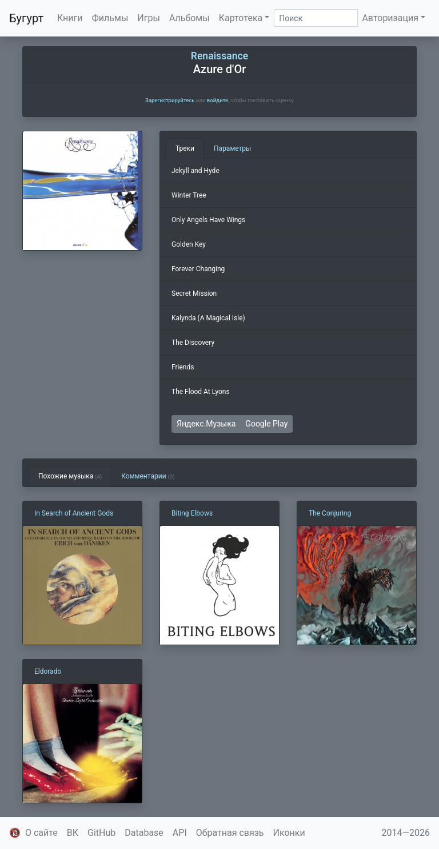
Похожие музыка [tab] (70, 476)
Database (144, 832)
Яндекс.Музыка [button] (206, 423)
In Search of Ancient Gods (73, 513)
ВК (72, 832)
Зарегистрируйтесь (169, 100)
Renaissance (219, 56)
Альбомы (189, 18)
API (180, 832)
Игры (148, 18)
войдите (217, 100)
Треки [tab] (184, 148)
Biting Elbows (192, 513)
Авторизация (390, 18)
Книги (70, 18)
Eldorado (47, 671)
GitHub (101, 832)
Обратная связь (230, 832)
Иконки (289, 832)
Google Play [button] (266, 423)
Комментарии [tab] (147, 476)
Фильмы (110, 18)
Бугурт (26, 18)
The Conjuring (330, 513)
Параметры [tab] (232, 148)
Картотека (241, 18)
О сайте (41, 832)
